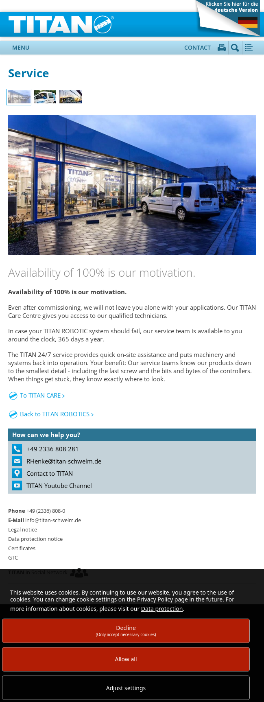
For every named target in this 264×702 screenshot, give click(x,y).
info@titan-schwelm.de (44, 520)
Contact (197, 47)
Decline (126, 630)
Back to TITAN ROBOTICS (48, 414)
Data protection (162, 608)
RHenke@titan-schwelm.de (63, 461)
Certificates (21, 548)
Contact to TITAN (49, 473)
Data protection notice (35, 538)
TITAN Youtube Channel (59, 485)
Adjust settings (126, 688)
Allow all (126, 659)
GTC (13, 557)
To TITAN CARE (40, 395)
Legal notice (22, 529)
